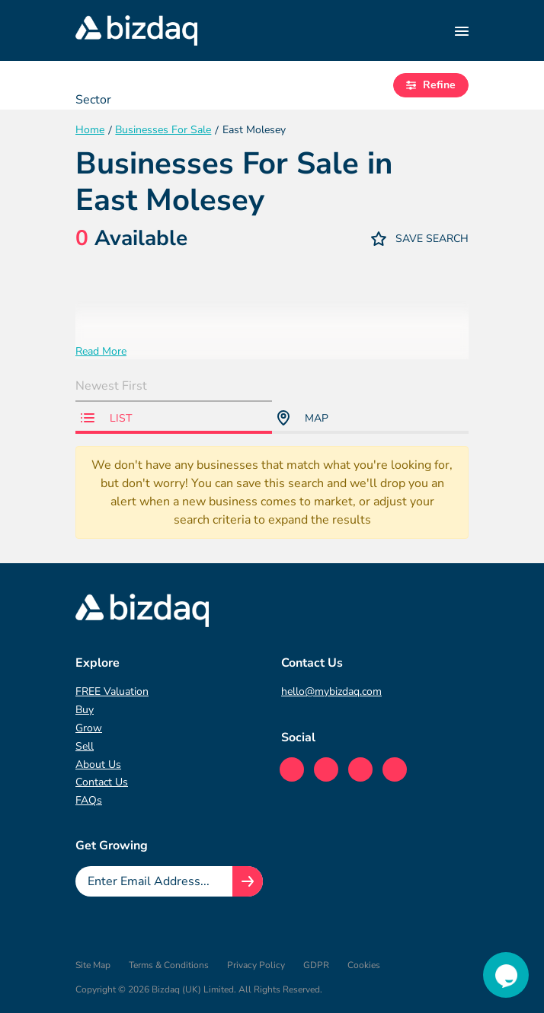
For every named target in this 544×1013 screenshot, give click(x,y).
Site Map (92, 965)
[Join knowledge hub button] (247, 881)
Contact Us (101, 782)
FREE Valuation (112, 691)
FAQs (88, 800)
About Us (98, 764)
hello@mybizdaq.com (331, 691)
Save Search (420, 238)
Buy (84, 709)
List (106, 418)
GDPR (316, 965)
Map (302, 417)
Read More (100, 351)
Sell (84, 746)
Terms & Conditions (169, 965)
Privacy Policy (256, 965)
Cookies (363, 965)
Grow (88, 728)
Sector (93, 99)
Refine (431, 85)
